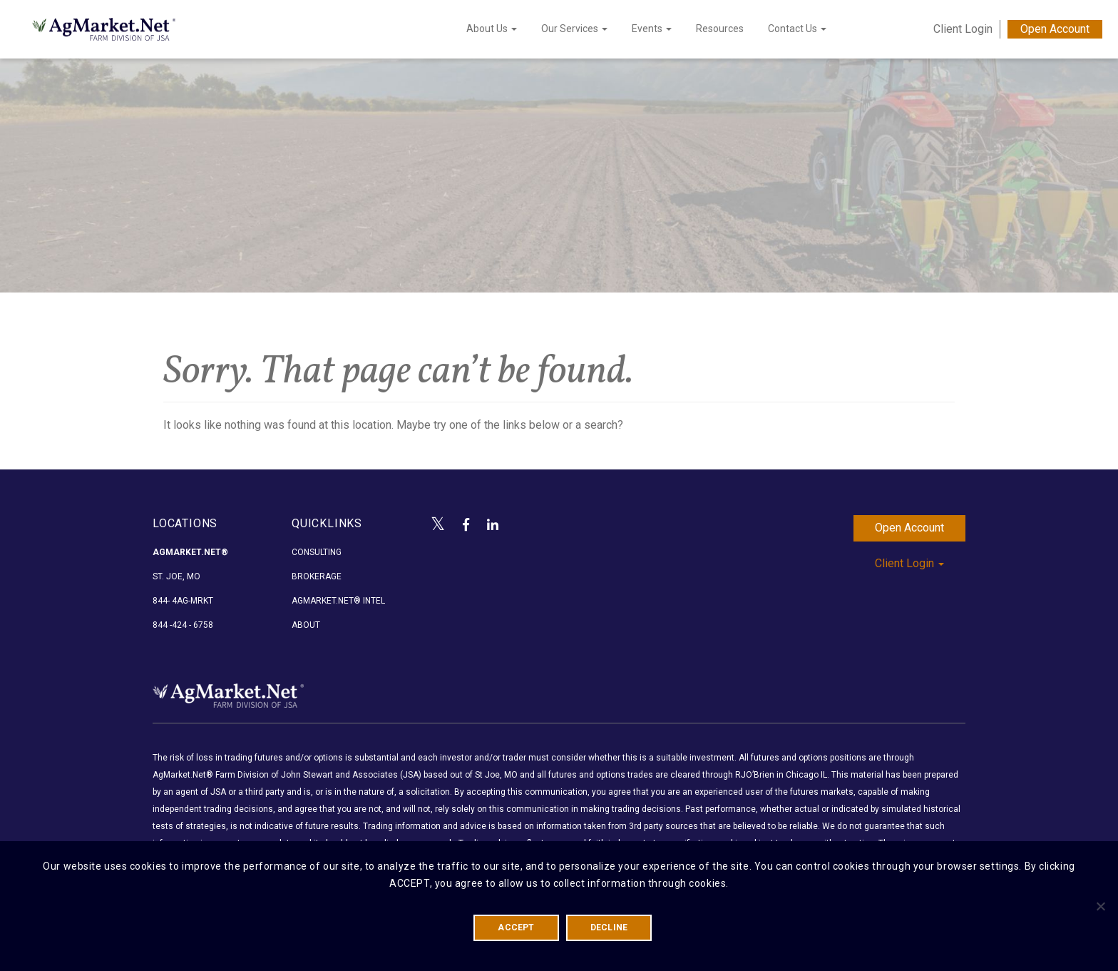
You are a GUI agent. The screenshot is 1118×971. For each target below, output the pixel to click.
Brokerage (317, 576)
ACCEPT (516, 927)
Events (652, 28)
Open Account (1054, 29)
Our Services (574, 28)
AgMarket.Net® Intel (338, 601)
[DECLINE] (1100, 906)
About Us (491, 28)
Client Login (963, 29)
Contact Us (797, 28)
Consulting (317, 552)
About (306, 625)
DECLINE (609, 927)
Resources (720, 28)
